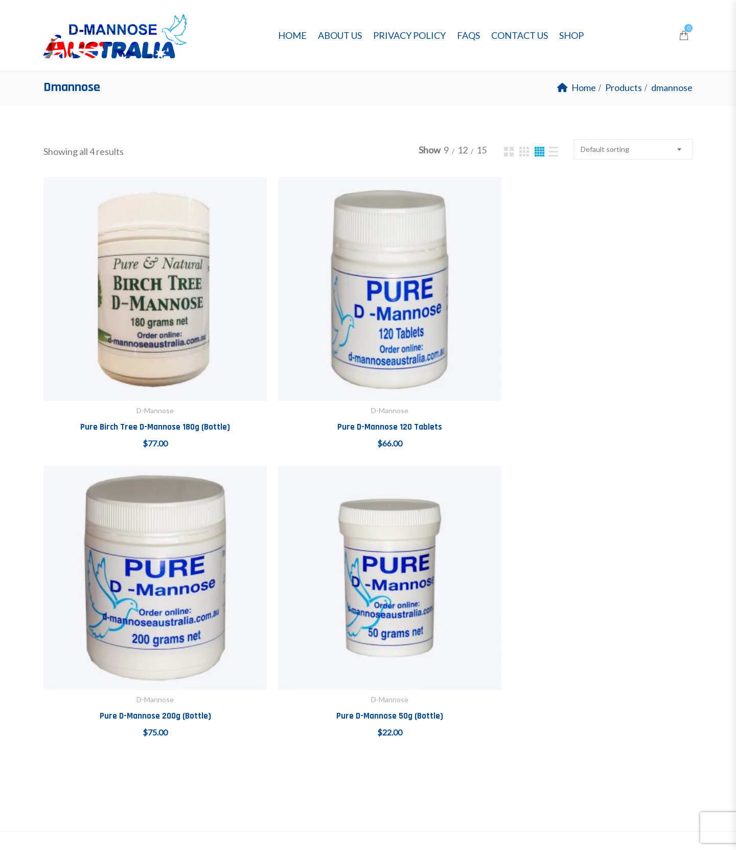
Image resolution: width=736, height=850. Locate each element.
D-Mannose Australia (159, 830)
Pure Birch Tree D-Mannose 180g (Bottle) (119, 355)
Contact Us (519, 35)
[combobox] (633, 149)
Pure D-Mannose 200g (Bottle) (449, 355)
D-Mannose (119, 338)
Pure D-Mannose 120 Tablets (284, 355)
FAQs (468, 35)
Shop (571, 35)
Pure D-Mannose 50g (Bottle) (614, 355)
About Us (340, 35)
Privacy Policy (409, 35)
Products (623, 87)
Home (292, 35)
